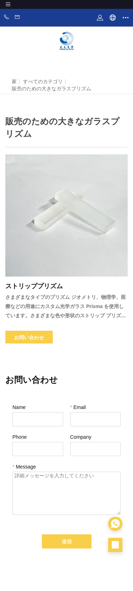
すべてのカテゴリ (43, 81)
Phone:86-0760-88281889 (6, 17)
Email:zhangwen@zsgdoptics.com (17, 17)
